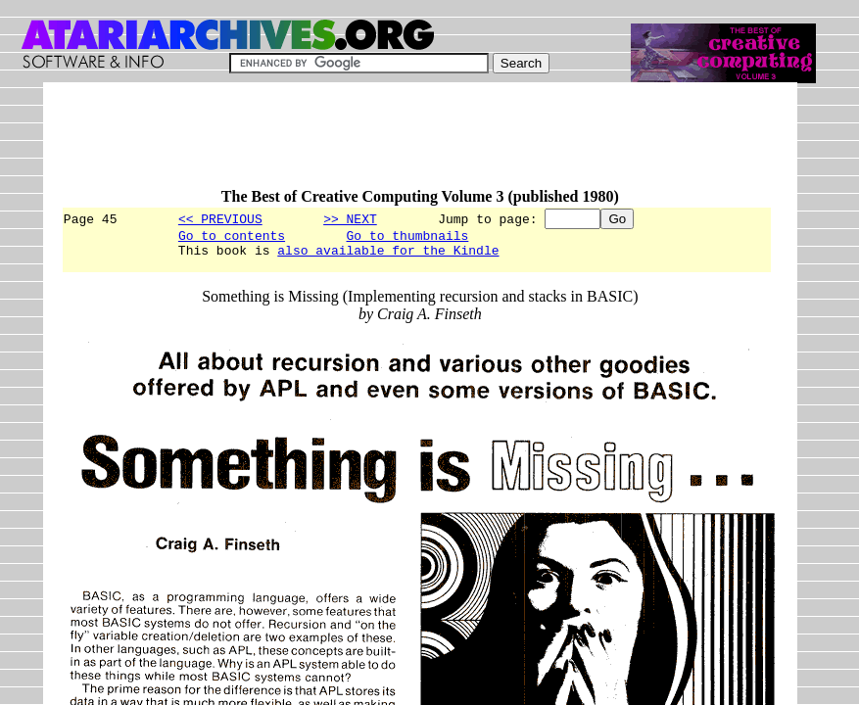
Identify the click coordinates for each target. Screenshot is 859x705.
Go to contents (231, 238)
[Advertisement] (417, 144)
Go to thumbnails (407, 238)
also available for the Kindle (388, 255)
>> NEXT (350, 218)
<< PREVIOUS (220, 218)
